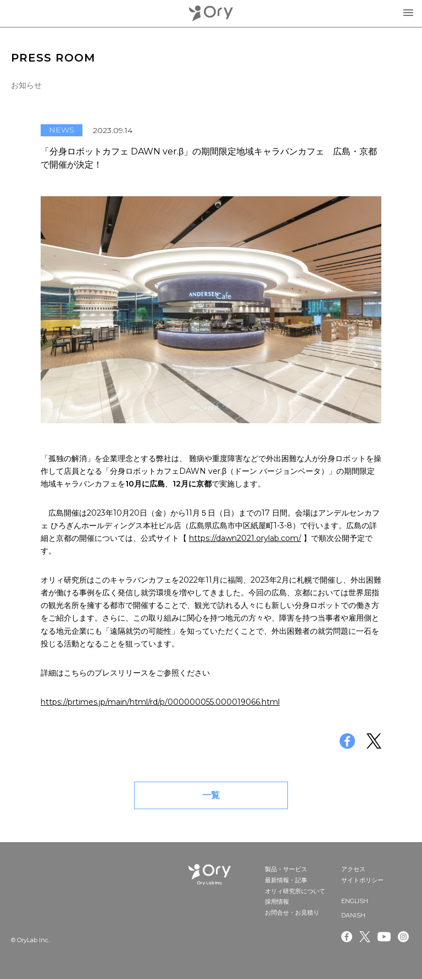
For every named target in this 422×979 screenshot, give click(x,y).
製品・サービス (286, 869)
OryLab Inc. (211, 13)
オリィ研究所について (295, 891)
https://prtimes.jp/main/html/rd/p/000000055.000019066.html (160, 702)
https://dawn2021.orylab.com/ (245, 538)
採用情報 (277, 901)
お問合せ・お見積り (292, 912)
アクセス (353, 869)
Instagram (404, 936)
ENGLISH (354, 901)
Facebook (346, 936)
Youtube (384, 936)
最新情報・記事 (286, 880)
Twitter (364, 936)
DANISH (353, 915)
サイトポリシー (362, 880)
